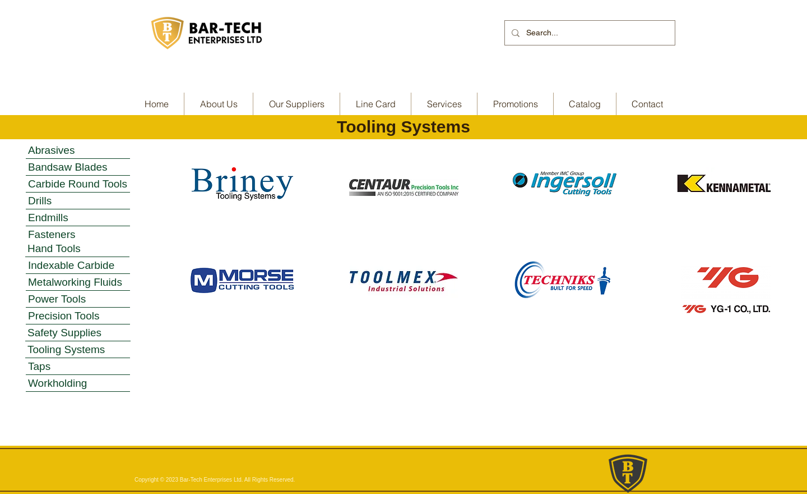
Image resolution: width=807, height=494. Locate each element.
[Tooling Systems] (77, 349)
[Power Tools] (78, 299)
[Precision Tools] (78, 316)
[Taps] (78, 366)
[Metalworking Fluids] (78, 282)
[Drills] (78, 201)
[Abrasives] (78, 150)
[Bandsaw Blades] (78, 167)
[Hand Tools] (77, 248)
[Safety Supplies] (78, 332)
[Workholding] (78, 383)
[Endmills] (78, 217)
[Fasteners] (78, 234)
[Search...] (588, 33)
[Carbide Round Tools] (78, 184)
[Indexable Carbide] (78, 265)
